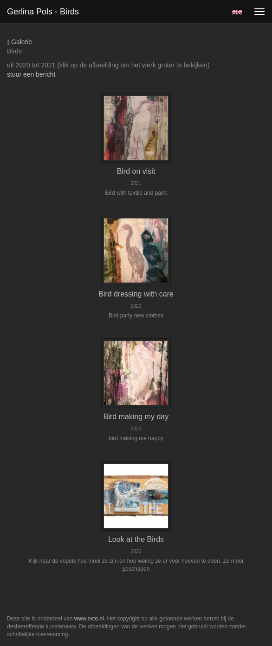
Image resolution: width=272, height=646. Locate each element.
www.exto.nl (89, 618)
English (237, 12)
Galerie (19, 42)
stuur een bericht (31, 74)
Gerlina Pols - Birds (43, 11)
